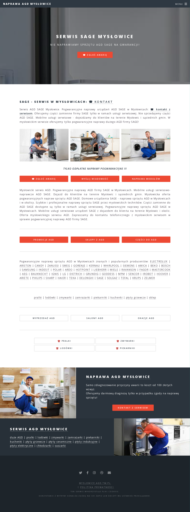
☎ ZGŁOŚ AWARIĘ (44, 178)
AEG (24, 274)
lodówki (50, 297)
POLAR (57, 269)
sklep (152, 297)
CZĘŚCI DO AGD (146, 239)
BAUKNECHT (39, 274)
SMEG (66, 265)
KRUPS (136, 278)
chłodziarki (44, 445)
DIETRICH (76, 274)
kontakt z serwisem (133, 407)
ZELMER (149, 278)
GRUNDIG (92, 274)
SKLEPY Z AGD (94, 239)
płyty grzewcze (136, 297)
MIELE (114, 269)
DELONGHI (86, 278)
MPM (121, 274)
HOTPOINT (83, 269)
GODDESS (108, 274)
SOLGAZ (112, 278)
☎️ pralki (64, 340)
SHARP (50, 278)
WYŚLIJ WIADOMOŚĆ (95, 178)
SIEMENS (129, 265)
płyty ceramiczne (60, 441)
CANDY (39, 265)
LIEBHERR (100, 269)
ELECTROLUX (158, 261)
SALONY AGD (94, 318)
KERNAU (94, 265)
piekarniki (100, 297)
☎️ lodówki (64, 348)
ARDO (68, 269)
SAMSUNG (28, 269)
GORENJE (79, 265)
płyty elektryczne (21, 445)
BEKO (154, 265)
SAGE (100, 278)
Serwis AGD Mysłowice (39, 429)
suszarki (60, 445)
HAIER (62, 278)
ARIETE (24, 278)
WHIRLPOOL (111, 265)
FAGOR (143, 269)
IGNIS (55, 274)
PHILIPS (37, 278)
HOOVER (162, 274)
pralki (38, 297)
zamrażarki (82, 297)
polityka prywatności (97, 487)
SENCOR (133, 274)
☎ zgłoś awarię (95, 54)
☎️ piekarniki (125, 348)
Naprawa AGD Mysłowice (27, 4)
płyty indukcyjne (86, 441)
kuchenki (116, 297)
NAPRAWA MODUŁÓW (146, 178)
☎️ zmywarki (126, 340)
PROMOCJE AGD (44, 239)
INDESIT (44, 269)
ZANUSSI (53, 265)
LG (64, 274)
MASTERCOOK (161, 269)
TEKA (72, 278)
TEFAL (125, 278)
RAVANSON (128, 269)
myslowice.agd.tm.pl (95, 483)
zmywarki (65, 297)
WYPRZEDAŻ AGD (44, 318)
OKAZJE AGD (146, 318)
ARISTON (25, 265)
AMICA (142, 265)
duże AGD (16, 437)
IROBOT (148, 274)
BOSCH (166, 265)
